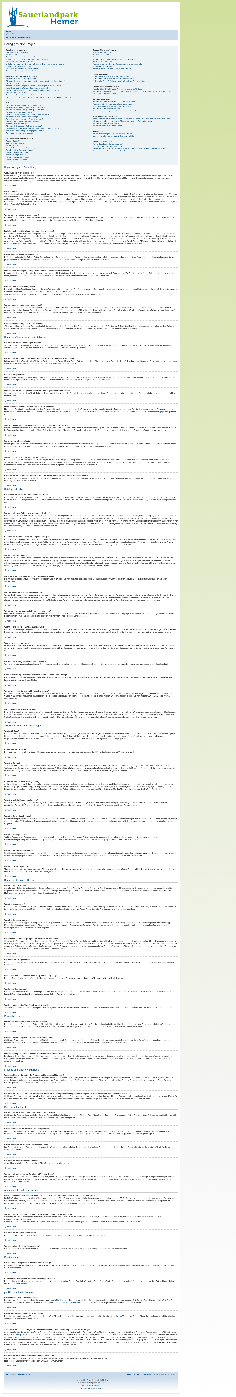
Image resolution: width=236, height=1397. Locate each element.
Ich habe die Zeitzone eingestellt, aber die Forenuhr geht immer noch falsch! (34, 86)
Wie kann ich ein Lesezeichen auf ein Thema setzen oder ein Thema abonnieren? (122, 121)
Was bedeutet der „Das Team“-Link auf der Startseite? (112, 68)
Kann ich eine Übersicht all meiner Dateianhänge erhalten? (114, 136)
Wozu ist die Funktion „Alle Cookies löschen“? (22, 71)
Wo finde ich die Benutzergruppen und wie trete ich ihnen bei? (115, 59)
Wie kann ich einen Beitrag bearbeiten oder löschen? (25, 107)
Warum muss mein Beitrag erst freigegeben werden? (25, 131)
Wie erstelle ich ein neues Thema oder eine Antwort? (25, 105)
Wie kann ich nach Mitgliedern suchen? (107, 108)
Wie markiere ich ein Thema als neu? (19, 133)
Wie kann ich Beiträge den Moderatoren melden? (24, 126)
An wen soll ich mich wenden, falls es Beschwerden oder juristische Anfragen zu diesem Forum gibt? (129, 148)
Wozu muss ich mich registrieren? (18, 52)
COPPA (142, 234)
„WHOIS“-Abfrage (15, 1335)
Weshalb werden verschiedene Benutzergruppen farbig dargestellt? (117, 64)
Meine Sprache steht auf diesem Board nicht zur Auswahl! (27, 88)
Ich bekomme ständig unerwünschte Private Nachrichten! (113, 79)
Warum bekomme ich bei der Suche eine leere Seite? (112, 106)
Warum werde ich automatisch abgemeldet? (22, 68)
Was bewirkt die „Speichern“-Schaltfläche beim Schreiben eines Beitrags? (33, 128)
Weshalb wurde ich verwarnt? (16, 124)
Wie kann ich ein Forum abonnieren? (106, 123)
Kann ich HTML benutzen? (15, 143)
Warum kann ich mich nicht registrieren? (20, 57)
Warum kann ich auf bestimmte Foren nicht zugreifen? (25, 119)
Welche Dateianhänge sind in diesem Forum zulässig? (112, 134)
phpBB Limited (147, 412)
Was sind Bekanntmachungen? (17, 152)
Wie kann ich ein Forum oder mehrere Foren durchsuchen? (114, 101)
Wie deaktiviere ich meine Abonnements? (108, 126)
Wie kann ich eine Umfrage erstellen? (19, 112)
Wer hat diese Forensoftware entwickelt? (108, 144)
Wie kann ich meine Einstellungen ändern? (21, 79)
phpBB (83, 1380)
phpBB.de (164, 412)
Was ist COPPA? (12, 54)
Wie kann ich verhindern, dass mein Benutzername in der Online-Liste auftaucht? (35, 81)
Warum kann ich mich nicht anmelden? (20, 61)
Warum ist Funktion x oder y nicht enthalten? (109, 146)
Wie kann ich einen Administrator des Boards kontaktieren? (114, 151)
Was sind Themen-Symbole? (16, 159)
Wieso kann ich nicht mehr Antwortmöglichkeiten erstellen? (27, 114)
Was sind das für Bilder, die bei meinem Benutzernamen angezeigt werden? (33, 90)
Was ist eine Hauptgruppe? (102, 66)
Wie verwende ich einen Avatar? (17, 93)
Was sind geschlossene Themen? (18, 157)
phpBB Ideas (124, 1316)
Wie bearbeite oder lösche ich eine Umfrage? (22, 117)
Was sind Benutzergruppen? (103, 57)
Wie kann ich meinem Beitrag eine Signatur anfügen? (25, 110)
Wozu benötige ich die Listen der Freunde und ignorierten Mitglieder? (118, 89)
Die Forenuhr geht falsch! (15, 83)
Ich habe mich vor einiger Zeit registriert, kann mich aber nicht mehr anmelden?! (35, 64)
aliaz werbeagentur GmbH (91, 1385)
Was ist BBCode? (12, 141)
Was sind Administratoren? (102, 52)
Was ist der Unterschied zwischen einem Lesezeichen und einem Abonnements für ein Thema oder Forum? (132, 119)
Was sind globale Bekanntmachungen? (20, 150)
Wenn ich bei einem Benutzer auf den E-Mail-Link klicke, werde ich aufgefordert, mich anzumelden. (42, 97)
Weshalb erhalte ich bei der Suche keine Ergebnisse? (112, 104)
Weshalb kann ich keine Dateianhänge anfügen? (23, 121)
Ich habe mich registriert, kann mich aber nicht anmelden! (27, 59)
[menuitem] (8, 32)
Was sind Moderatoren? (101, 54)
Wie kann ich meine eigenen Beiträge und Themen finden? (114, 111)
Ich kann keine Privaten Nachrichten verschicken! (111, 76)
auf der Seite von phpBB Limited (75, 1303)
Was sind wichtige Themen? (16, 155)
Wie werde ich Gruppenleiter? (103, 61)
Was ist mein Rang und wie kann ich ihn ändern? (24, 95)
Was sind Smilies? (12, 145)
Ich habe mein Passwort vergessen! (19, 66)
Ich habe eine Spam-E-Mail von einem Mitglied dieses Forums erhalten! (119, 81)
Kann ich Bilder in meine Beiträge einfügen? (22, 148)
